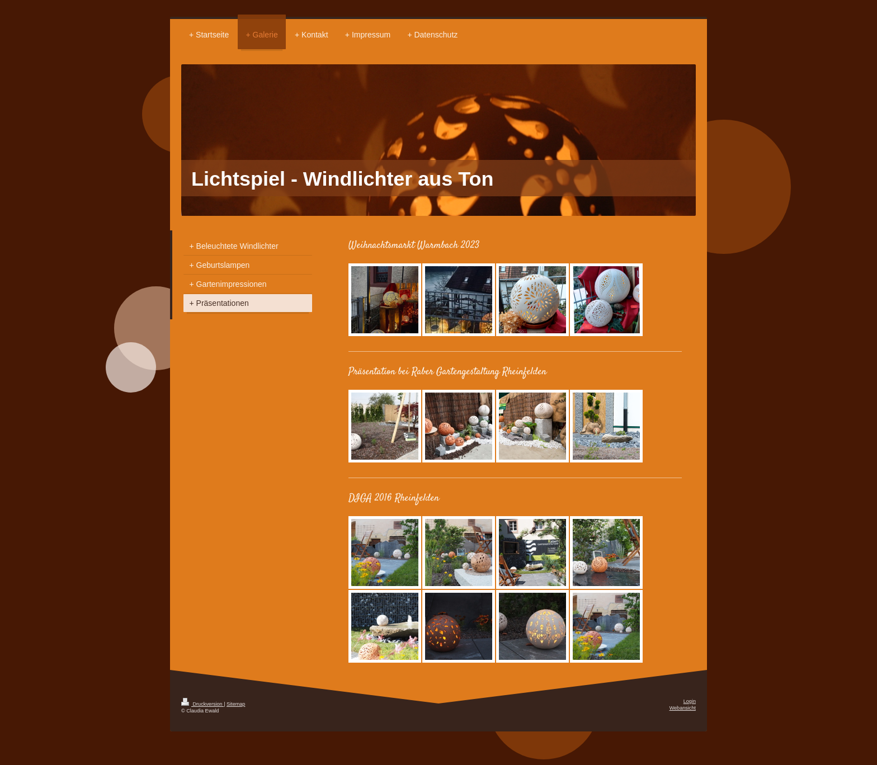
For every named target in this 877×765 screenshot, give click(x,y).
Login (689, 701)
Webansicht (682, 708)
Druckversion (202, 704)
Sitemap (236, 704)
